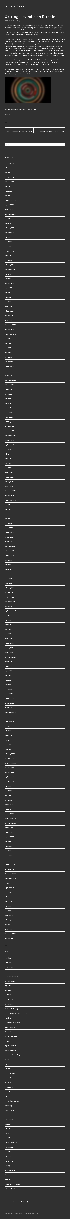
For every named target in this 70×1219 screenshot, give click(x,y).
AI (5, 972)
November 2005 (10, 934)
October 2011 (9, 606)
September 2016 (10, 334)
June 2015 (8, 403)
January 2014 (9, 482)
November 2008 (10, 768)
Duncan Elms (43, 60)
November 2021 (10, 214)
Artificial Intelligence (12, 976)
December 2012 (10, 542)
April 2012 (8, 578)
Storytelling (9, 1161)
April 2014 (8, 468)
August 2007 (9, 837)
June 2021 (8, 223)
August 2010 (9, 671)
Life (6, 1096)
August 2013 (9, 505)
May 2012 (8, 574)
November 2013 (10, 491)
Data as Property (10, 1032)
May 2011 (8, 629)
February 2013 (9, 532)
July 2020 (8, 237)
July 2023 (8, 186)
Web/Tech (8, 1179)
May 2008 (8, 795)
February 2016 (9, 366)
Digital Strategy (10, 1050)
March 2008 (9, 805)
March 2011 (8, 638)
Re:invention (9, 1124)
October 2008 (9, 772)
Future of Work (10, 1073)
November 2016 (10, 325)
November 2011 (10, 602)
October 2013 (9, 495)
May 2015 (8, 408)
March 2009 (9, 749)
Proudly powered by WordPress (13, 1213)
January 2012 (9, 592)
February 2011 (9, 643)
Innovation (8, 1092)
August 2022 (9, 205)
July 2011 (8, 620)
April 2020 (8, 246)
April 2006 (8, 911)
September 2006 (10, 888)
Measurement (9, 1115)
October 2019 (9, 251)
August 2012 (9, 560)
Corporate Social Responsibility (16, 1013)
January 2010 (9, 703)
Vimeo (35, 110)
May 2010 (8, 685)
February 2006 (10, 920)
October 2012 (9, 551)
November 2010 (10, 657)
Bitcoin (44, 25)
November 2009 (10, 712)
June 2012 (8, 569)
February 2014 (9, 477)
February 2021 (9, 228)
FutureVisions (9, 1078)
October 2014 (9, 440)
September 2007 (10, 832)
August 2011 (9, 615)
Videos (7, 1175)
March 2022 (9, 209)
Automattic (36, 1213)
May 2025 (8, 172)
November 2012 (10, 546)
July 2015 (8, 399)
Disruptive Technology (12, 21)
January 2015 (9, 426)
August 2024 (9, 177)
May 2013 (8, 518)
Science (7, 1129)
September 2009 (10, 721)
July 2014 (8, 454)
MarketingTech (10, 1110)
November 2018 (10, 269)
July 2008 (8, 786)
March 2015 (9, 417)
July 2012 (8, 565)
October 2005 (9, 938)
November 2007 (10, 823)
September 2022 (10, 200)
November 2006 (10, 878)
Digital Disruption (11, 1046)
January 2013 (9, 537)
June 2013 (8, 514)
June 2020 (8, 242)
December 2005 (10, 929)
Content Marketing (11, 1009)
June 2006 (8, 901)
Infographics (9, 1087)
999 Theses (8, 958)
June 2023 (8, 191)
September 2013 (10, 500)
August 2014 (9, 449)
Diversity (8, 1059)
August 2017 (9, 288)
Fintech (7, 1069)
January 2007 (9, 869)
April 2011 (8, 634)
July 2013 (8, 509)
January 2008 (9, 814)
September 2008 (11, 777)
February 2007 (10, 864)
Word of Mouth (10, 1189)
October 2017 (9, 283)
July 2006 (8, 897)
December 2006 (10, 874)
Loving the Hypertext (12, 1101)
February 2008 (10, 809)
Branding (8, 990)
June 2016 (8, 348)
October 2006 (9, 883)
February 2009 (10, 754)
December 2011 (10, 597)
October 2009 (9, 717)
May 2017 (8, 302)
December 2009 (10, 708)
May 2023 (8, 196)
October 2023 (9, 182)
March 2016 (9, 362)
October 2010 (9, 662)
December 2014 (10, 431)
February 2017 (9, 311)
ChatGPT (7, 995)
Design (7, 1041)
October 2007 (9, 828)
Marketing (8, 1106)
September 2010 (10, 666)
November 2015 (10, 380)
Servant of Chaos (14, 6)
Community (9, 1004)
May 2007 (8, 851)
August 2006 (9, 892)
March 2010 (9, 694)
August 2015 (9, 394)
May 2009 (8, 740)
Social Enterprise (11, 1138)
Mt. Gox (17, 51)
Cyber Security (10, 1027)
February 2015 (9, 422)
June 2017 (8, 297)
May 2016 (8, 352)
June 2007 (8, 846)
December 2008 (10, 763)
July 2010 (8, 675)
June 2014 (8, 459)
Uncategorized (10, 1170)
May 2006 (8, 906)
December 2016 (10, 320)
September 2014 (10, 445)
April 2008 (8, 800)
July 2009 (8, 731)
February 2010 (10, 698)
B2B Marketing (10, 981)
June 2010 (8, 680)
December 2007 (10, 818)
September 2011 (10, 611)
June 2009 (8, 735)
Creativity (8, 1018)
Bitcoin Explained (11, 110)
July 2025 (8, 168)
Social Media (9, 1152)
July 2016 (8, 343)
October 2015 (9, 385)
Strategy (7, 1166)
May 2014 (8, 463)
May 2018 (8, 279)
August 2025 (9, 163)
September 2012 (10, 555)
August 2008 (9, 781)
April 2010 (8, 689)
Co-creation (9, 999)
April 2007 (8, 855)
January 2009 (9, 758)
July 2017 (8, 292)
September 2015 (10, 389)
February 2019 (9, 265)
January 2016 (9, 371)
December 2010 (10, 652)
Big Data (8, 986)
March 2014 (9, 472)
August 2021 (9, 219)
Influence (8, 1082)
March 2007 (9, 860)
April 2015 (8, 412)
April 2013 (8, 523)
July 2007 (8, 841)
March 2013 (9, 528)
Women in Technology (12, 1184)
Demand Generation (11, 1036)
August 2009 (9, 726)
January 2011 (9, 648)
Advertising (9, 967)
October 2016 (9, 329)
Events (7, 1064)
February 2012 (9, 588)
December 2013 (10, 486)
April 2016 (8, 357)
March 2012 (9, 583)
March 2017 (9, 306)
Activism (8, 963)
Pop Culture (9, 1119)
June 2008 (8, 791)
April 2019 (8, 260)
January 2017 (9, 315)
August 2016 (9, 339)
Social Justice (9, 1147)
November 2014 (10, 435)
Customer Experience (12, 1023)
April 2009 (8, 745)
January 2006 (9, 924)
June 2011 (8, 625)
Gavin (6, 116)
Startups (8, 1156)
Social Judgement (11, 1142)
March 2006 (9, 915)
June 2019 (8, 256)
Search (7, 1133)
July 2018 (8, 274)
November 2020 (10, 232)
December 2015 (10, 375)
